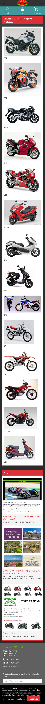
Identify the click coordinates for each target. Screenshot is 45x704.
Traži (7, 10)
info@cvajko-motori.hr (11, 666)
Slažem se (34, 698)
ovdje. (24, 699)
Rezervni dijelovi (25, 18)
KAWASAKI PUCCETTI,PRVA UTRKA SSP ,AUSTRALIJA (21, 517)
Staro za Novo (9, 633)
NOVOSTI (8, 473)
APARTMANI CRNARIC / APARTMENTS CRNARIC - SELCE (21, 572)
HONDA (9, 21)
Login (22, 10)
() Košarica (37, 10)
